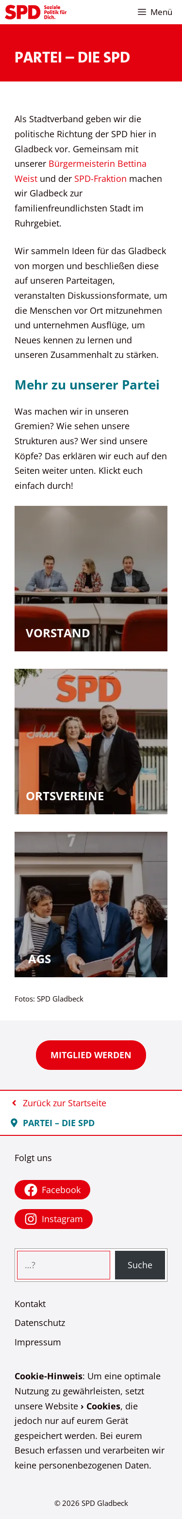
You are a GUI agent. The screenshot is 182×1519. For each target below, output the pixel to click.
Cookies (103, 1406)
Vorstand (58, 633)
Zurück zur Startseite (64, 1103)
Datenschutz (40, 1322)
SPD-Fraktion (100, 178)
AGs (39, 959)
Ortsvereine (65, 796)
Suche (140, 1265)
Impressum (38, 1342)
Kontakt (30, 1303)
